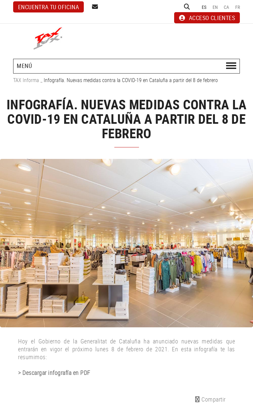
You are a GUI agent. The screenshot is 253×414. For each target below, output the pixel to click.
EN (215, 7)
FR (237, 7)
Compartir (210, 399)
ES (204, 7)
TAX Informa (26, 80)
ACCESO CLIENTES (207, 18)
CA (226, 7)
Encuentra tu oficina (48, 7)
